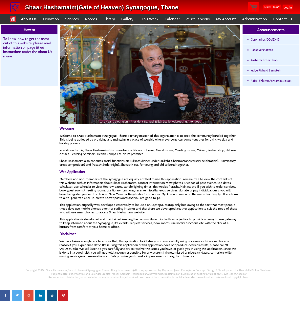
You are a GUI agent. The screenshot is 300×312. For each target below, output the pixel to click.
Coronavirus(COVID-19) (265, 39)
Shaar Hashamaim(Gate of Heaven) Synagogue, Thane (101, 7)
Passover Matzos (262, 50)
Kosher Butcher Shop (264, 60)
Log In (288, 7)
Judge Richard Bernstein (266, 70)
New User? (272, 7)
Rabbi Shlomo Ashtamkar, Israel (271, 81)
